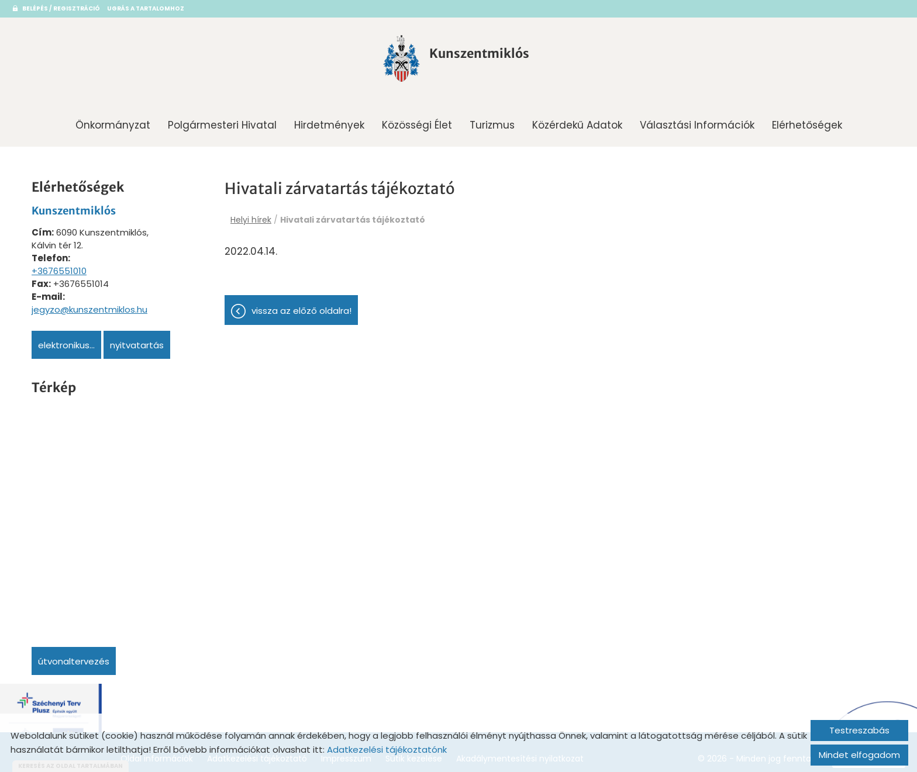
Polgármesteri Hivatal (222, 122)
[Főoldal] (386, 60)
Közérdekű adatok (577, 122)
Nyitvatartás (137, 341)
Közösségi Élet (417, 122)
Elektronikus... (66, 341)
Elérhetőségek (807, 122)
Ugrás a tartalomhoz (159, 8)
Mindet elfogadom (859, 755)
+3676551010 (59, 267)
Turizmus (492, 122)
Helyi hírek (250, 216)
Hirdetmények (329, 122)
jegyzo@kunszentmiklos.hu (89, 306)
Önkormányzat (112, 122)
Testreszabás (859, 730)
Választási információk (697, 122)
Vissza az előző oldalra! (301, 316)
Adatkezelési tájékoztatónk (387, 749)
